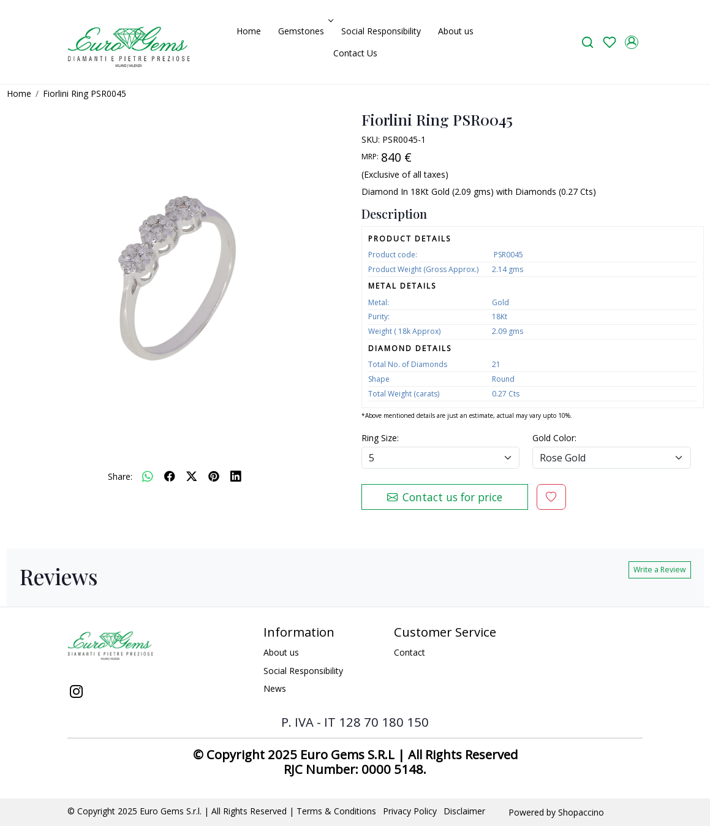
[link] (587, 42)
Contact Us (355, 53)
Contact (409, 652)
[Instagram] (76, 693)
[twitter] (192, 476)
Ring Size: (380, 438)
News (274, 688)
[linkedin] (236, 476)
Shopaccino (581, 812)
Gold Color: (554, 438)
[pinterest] (214, 476)
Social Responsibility (381, 31)
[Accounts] (632, 42)
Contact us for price (444, 497)
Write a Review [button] (659, 569)
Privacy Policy (410, 811)
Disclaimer (464, 811)
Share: (120, 476)
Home (248, 31)
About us (456, 31)
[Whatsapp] (148, 476)
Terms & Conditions (336, 811)
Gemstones (304, 31)
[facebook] (170, 476)
